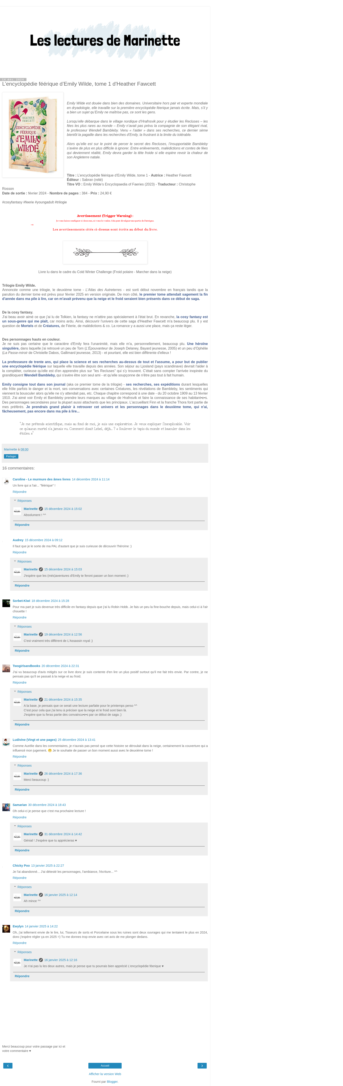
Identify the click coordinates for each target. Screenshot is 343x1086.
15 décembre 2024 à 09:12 (44, 540)
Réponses (25, 500)
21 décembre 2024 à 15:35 (63, 699)
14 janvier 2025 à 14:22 (41, 926)
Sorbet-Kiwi (21, 601)
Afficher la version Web (105, 1074)
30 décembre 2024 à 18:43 (47, 805)
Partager (11, 456)
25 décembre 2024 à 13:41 (76, 739)
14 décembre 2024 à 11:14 (91, 479)
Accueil (105, 1065)
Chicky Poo (21, 865)
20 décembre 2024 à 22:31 (60, 666)
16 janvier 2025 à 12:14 (60, 895)
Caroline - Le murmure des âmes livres (42, 479)
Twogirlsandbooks (26, 666)
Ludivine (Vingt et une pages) (34, 739)
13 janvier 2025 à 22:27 (47, 865)
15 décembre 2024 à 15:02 (63, 509)
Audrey (18, 540)
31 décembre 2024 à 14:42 (63, 834)
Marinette (31, 509)
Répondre (19, 492)
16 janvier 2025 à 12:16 (60, 960)
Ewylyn (18, 926)
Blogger (112, 1081)
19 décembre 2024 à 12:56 (63, 634)
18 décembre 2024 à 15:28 (50, 601)
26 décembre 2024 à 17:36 (63, 773)
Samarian (20, 805)
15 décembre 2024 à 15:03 (63, 569)
